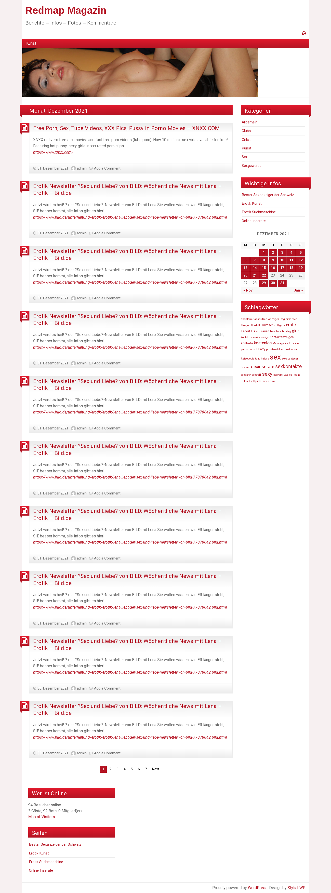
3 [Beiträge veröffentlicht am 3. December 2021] (282, 253)
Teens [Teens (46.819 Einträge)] (296, 374)
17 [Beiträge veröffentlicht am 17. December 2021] (282, 268)
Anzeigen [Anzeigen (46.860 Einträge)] (273, 319)
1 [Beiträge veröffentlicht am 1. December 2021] (264, 253)
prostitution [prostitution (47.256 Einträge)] (290, 349)
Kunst (31, 43)
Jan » (298, 290)
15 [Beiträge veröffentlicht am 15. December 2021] (264, 268)
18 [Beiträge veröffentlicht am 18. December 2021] (291, 268)
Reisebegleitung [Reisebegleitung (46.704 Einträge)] (250, 358)
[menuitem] (31, 43)
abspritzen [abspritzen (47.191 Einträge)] (260, 319)
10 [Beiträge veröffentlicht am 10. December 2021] (282, 260)
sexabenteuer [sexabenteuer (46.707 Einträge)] (290, 358)
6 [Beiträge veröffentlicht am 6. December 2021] (245, 260)
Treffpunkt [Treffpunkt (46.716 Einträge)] (255, 381)
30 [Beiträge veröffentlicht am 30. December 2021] (273, 283)
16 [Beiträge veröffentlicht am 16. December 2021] (273, 268)
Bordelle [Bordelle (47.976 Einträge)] (256, 325)
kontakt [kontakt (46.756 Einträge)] (245, 337)
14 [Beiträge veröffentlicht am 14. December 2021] (255, 268)
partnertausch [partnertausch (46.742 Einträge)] (249, 349)
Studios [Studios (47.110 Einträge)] (288, 374)
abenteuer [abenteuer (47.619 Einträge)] (247, 319)
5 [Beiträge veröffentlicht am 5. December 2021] (301, 253)
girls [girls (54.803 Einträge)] (296, 331)
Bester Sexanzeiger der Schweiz (268, 195)
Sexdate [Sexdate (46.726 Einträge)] (245, 367)
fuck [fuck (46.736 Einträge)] (278, 331)
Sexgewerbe (252, 165)
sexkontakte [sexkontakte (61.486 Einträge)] (288, 366)
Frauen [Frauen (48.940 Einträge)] (264, 331)
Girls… (246, 139)
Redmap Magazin (65, 10)
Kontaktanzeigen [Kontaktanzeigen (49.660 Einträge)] (282, 337)
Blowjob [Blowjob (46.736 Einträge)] (245, 325)
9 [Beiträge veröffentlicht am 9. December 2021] (273, 260)
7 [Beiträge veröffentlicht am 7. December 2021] (255, 260)
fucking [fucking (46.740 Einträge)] (286, 331)
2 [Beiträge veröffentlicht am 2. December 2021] (273, 253)
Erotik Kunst (252, 203)
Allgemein (249, 122)
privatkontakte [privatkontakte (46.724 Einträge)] (274, 349)
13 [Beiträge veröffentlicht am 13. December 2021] (245, 268)
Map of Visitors (41, 816)
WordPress (257, 887)
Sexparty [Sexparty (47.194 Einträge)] (246, 374)
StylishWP (296, 887)
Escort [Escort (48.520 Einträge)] (245, 331)
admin (82, 168)
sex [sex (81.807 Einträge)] (275, 357)
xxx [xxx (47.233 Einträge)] (273, 381)
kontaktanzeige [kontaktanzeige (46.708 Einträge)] (260, 337)
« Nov (247, 290)
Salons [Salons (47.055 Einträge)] (265, 358)
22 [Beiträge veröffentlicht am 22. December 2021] (264, 275)
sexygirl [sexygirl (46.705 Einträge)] (278, 374)
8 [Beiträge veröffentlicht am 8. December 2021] (264, 260)
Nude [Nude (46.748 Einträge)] (295, 343)
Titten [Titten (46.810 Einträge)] (244, 381)
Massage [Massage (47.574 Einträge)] (278, 343)
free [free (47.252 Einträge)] (272, 331)
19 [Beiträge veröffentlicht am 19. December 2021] (301, 268)
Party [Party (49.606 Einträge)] (261, 349)
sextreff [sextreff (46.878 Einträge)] (256, 374)
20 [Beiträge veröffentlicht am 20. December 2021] (245, 275)
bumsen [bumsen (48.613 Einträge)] (268, 325)
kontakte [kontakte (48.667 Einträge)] (247, 343)
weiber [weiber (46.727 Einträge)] (267, 381)
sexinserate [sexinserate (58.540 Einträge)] (262, 366)
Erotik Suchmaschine (259, 212)
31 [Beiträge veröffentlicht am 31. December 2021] (282, 283)
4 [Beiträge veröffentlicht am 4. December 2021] (291, 253)
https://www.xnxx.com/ (53, 152)
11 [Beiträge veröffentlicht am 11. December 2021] (291, 260)
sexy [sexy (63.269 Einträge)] (267, 374)
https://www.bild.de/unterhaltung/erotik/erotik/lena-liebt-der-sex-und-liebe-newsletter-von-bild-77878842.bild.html (130, 217)
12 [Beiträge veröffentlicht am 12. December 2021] (301, 260)
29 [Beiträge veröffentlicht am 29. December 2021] (264, 283)
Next (155, 769)
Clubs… (247, 131)
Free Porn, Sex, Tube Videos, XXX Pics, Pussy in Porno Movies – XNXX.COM (126, 128)
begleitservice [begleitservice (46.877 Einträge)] (288, 319)
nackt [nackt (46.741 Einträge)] (288, 343)
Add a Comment (107, 168)
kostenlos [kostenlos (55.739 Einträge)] (263, 342)
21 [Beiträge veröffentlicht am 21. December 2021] (255, 275)
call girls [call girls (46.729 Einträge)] (280, 325)
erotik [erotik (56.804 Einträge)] (291, 324)
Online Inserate (254, 221)
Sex (245, 157)
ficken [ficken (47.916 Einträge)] (255, 331)
